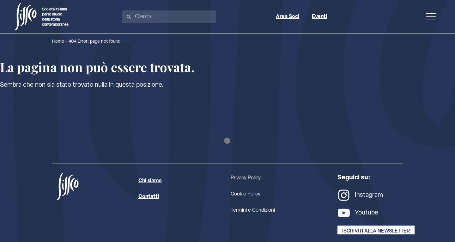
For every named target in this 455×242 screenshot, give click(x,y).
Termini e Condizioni (253, 210)
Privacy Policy (246, 178)
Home (58, 41)
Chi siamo (150, 180)
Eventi (319, 16)
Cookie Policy (245, 194)
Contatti (148, 196)
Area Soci (287, 16)
